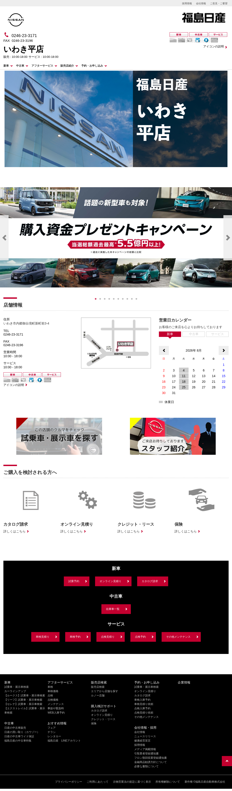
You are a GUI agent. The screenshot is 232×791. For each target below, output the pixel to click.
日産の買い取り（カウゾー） (22, 732)
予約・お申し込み (92, 65)
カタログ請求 (150, 581)
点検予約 (140, 636)
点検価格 (53, 699)
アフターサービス (42, 65)
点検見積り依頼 (143, 712)
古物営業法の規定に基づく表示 (132, 781)
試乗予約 (73, 581)
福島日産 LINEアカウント (64, 740)
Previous (4, 237)
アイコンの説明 (213, 46)
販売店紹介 (67, 65)
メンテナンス (56, 704)
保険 (93, 723)
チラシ (52, 732)
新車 (6, 65)
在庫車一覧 (113, 609)
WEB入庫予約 (56, 712)
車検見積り (42, 636)
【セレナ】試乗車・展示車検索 (23, 704)
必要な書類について (146, 766)
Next (227, 237)
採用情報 (187, 3)
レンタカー (54, 736)
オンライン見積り (110, 581)
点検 (50, 695)
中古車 (20, 65)
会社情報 (201, 3)
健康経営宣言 (142, 740)
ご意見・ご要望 (218, 3)
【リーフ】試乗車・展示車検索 (23, 699)
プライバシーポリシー (68, 781)
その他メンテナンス (178, 636)
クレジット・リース (103, 719)
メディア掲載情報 (145, 749)
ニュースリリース (145, 736)
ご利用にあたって (97, 781)
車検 (50, 686)
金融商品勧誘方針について (150, 762)
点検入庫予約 (142, 708)
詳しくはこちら (14, 531)
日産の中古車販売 (15, 727)
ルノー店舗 (98, 695)
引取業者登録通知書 (146, 753)
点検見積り (108, 636)
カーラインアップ (15, 691)
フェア (52, 727)
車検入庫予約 (142, 699)
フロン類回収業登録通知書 (150, 757)
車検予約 (75, 636)
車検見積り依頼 (143, 704)
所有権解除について (167, 781)
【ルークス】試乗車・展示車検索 (24, 695)
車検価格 (53, 691)
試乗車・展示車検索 (16, 686)
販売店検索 (98, 686)
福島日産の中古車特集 (17, 740)
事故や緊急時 (56, 708)
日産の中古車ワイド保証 (19, 736)
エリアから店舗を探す (104, 691)
